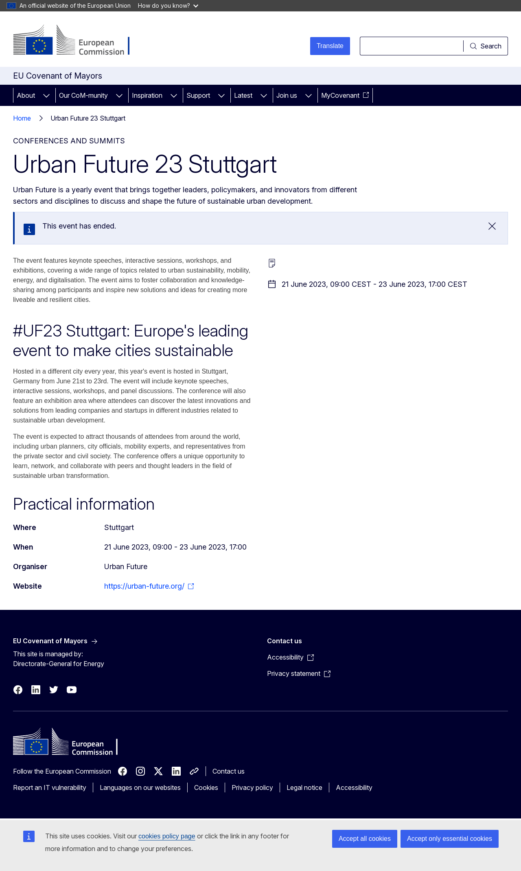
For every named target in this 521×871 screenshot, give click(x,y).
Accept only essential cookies (449, 838)
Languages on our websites (140, 787)
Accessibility (354, 787)
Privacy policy (252, 787)
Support (198, 95)
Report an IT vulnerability (49, 787)
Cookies (206, 787)
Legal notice (304, 787)
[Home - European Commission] (78, 40)
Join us (286, 95)
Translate (330, 45)
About (26, 95)
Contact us (228, 771)
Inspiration (147, 95)
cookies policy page (166, 836)
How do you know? (168, 5)
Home (22, 118)
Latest (243, 95)
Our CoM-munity (83, 95)
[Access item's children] (46, 95)
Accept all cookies (365, 838)
